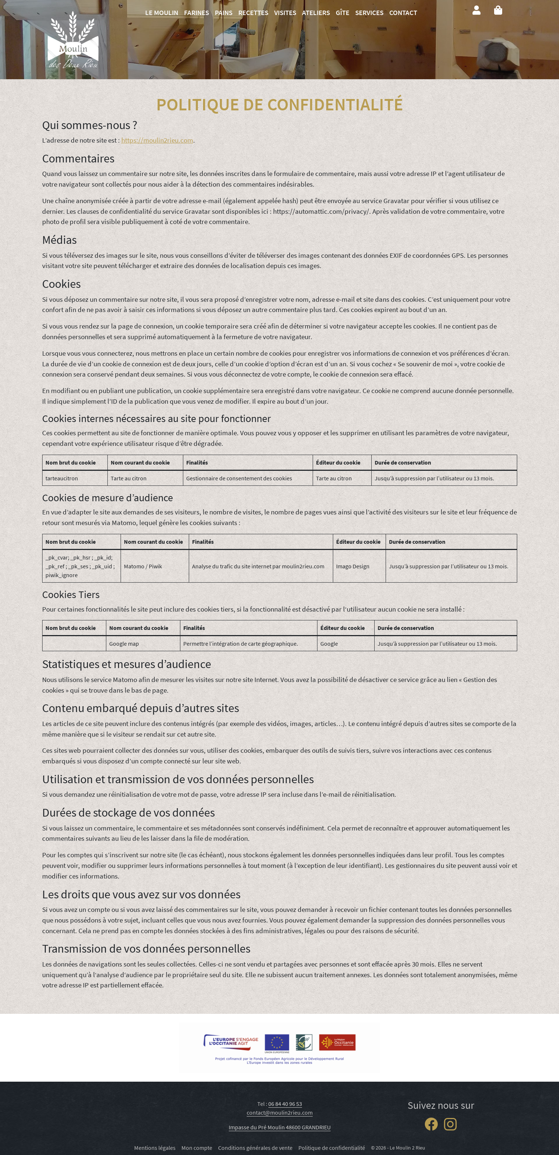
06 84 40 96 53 (285, 1103)
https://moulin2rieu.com (157, 140)
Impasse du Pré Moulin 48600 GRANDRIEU (280, 1127)
